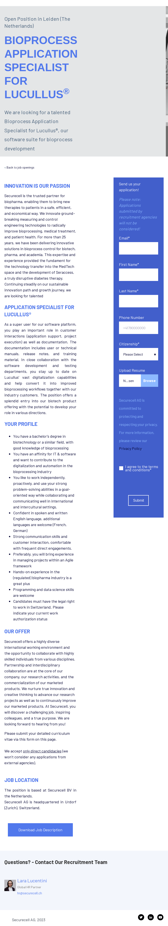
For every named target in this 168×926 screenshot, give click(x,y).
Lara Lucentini (32, 880)
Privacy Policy (130, 448)
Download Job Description (40, 829)
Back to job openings (20, 167)
